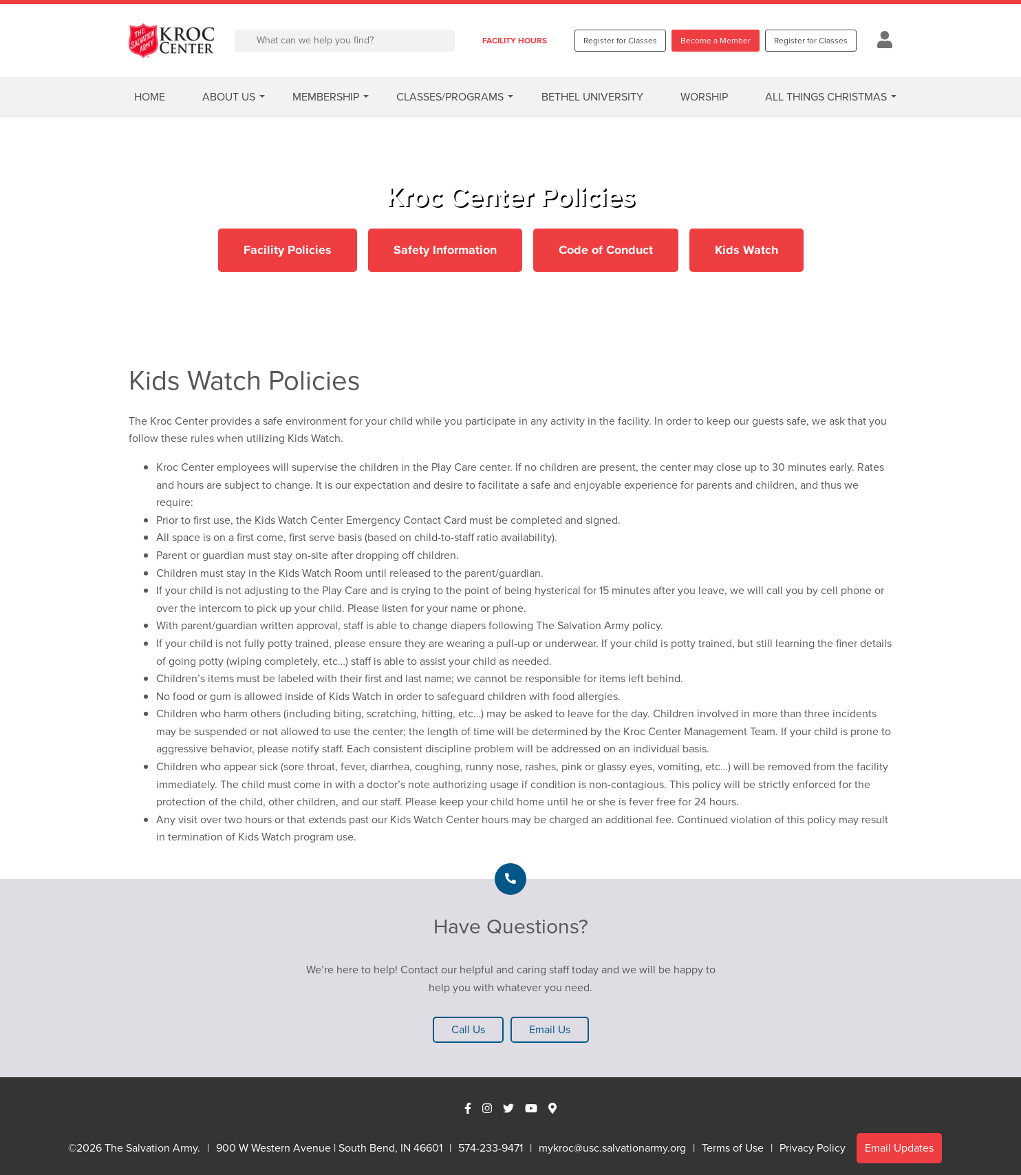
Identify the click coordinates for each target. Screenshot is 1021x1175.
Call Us (468, 1029)
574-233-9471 (490, 1148)
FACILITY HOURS (514, 40)
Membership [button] (325, 97)
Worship (704, 97)
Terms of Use (733, 1148)
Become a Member (715, 40)
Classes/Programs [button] (450, 97)
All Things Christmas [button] (826, 97)
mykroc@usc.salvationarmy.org (612, 1148)
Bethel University (592, 97)
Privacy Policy (813, 1148)
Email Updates (899, 1148)
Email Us (549, 1029)
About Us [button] (228, 97)
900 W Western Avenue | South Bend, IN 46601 (329, 1148)
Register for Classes (620, 40)
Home (149, 97)
